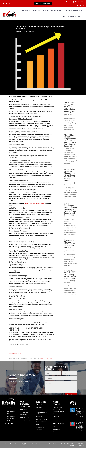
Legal (37, 425)
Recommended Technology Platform (58, 411)
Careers (55, 414)
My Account (80, 6)
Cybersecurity (67, 116)
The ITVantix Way (57, 407)
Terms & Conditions (30, 444)
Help (68, 2)
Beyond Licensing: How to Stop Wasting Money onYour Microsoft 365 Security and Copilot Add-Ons (70, 210)
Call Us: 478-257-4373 (43, 4)
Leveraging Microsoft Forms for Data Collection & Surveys (70, 244)
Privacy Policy (20, 444)
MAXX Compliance (25, 420)
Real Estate (39, 430)
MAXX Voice (23, 410)
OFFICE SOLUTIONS (69, 17)
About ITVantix (57, 403)
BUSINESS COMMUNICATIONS (52, 11)
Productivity (31, 32)
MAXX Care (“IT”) (25, 407)
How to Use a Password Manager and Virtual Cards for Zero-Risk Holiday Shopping (69, 175)
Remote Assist (78, 2)
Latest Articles (74, 403)
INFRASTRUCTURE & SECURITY (73, 11)
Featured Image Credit (15, 354)
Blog (54, 427)
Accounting (39, 407)
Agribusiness (39, 410)
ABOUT (80, 17)
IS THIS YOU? (26, 11)
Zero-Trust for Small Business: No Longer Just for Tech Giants (80, 412)
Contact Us (56, 417)
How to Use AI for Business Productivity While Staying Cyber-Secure (70, 275)
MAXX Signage (24, 418)
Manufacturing (40, 427)
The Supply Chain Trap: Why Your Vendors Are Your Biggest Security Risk (69, 107)
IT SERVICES (36, 11)
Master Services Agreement (9, 444)
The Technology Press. (46, 358)
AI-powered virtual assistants (17, 172)
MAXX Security (24, 412)
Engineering (39, 417)
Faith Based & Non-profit (42, 419)
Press (54, 432)
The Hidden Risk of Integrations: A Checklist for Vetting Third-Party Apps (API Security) (70, 141)
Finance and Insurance (42, 422)
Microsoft (66, 221)
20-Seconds (20, 382)
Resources (58, 424)
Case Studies (56, 429)
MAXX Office (23, 415)
